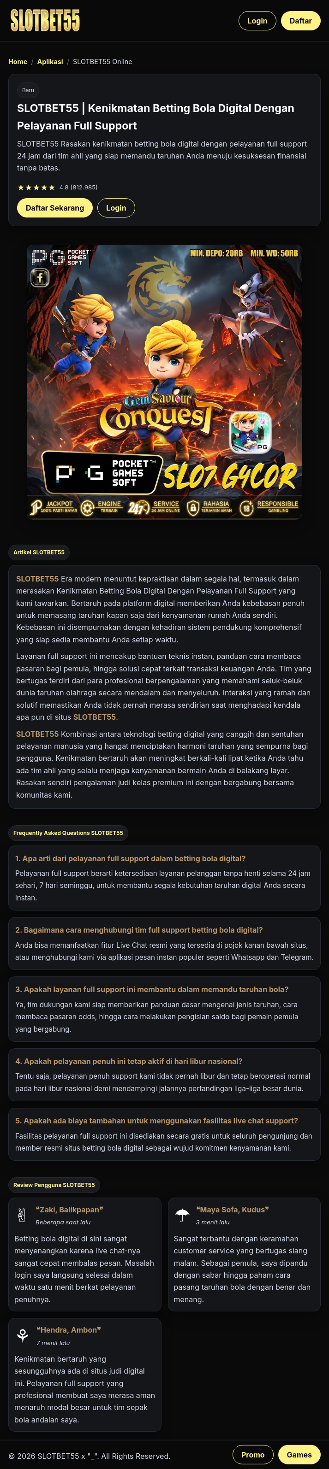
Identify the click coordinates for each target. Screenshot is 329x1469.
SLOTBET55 (37, 578)
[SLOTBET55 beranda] (45, 20)
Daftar (301, 20)
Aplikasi (50, 61)
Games (299, 1454)
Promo (253, 1454)
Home (17, 61)
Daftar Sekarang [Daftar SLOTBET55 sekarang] (55, 207)
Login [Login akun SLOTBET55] (116, 207)
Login (257, 20)
